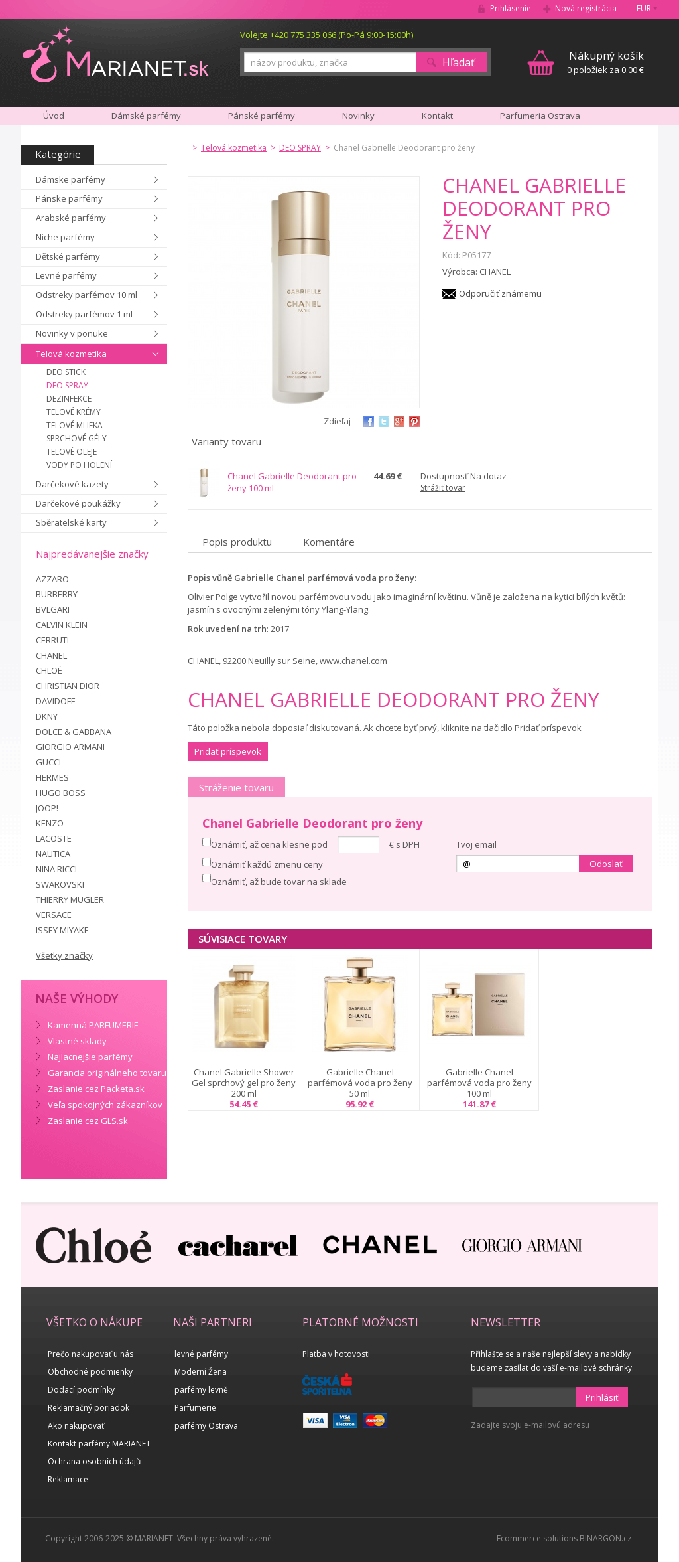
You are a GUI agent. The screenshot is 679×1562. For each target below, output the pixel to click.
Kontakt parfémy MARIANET (99, 1443)
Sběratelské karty (71, 522)
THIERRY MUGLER (70, 899)
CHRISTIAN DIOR (67, 686)
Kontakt (437, 115)
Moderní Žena (200, 1371)
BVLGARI (53, 609)
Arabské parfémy (71, 218)
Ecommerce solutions (537, 1538)
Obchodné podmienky (90, 1371)
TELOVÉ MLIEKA (74, 425)
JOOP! (47, 808)
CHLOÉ (49, 670)
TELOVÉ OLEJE (71, 451)
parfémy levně (201, 1389)
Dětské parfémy (68, 256)
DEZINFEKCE (69, 398)
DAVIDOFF (55, 701)
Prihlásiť (602, 1397)
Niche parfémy (65, 237)
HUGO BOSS (61, 793)
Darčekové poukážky (78, 503)
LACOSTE (54, 838)
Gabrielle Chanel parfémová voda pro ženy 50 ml (360, 1083)
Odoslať (606, 864)
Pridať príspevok (227, 751)
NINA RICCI (56, 869)
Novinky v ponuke (72, 333)
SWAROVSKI (60, 884)
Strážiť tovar (442, 487)
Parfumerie (195, 1407)
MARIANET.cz (116, 53)
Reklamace (68, 1479)
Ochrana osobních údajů (94, 1461)
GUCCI (48, 762)
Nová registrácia (586, 8)
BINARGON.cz (605, 1538)
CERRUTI (52, 640)
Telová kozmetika (71, 354)
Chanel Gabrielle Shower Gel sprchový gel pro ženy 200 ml (244, 1083)
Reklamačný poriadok (88, 1407)
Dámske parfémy (70, 179)
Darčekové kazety (72, 484)
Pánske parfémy (69, 198)
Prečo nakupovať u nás (90, 1354)
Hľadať (458, 62)
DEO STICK (66, 372)
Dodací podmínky (81, 1389)
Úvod (53, 115)
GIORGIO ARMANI (70, 747)
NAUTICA (53, 854)
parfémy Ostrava (206, 1425)
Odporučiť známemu (500, 293)
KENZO (50, 823)
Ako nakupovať (76, 1425)
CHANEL (51, 655)
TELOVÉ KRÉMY (73, 412)
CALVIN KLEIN (62, 625)
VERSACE (54, 915)
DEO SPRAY (67, 385)
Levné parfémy (66, 275)
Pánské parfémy (261, 115)
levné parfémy (201, 1354)
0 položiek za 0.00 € (605, 62)
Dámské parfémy (146, 115)
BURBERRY (57, 594)
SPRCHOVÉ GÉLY (76, 438)
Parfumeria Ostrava (540, 115)
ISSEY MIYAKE (62, 930)
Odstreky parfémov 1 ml (84, 314)
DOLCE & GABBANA (73, 732)
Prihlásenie (510, 8)
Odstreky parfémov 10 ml (86, 295)
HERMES (52, 777)
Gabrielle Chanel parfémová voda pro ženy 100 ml (479, 1083)
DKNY (47, 716)
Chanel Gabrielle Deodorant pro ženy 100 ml (292, 482)
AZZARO (52, 579)
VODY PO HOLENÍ (79, 465)
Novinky (358, 115)
